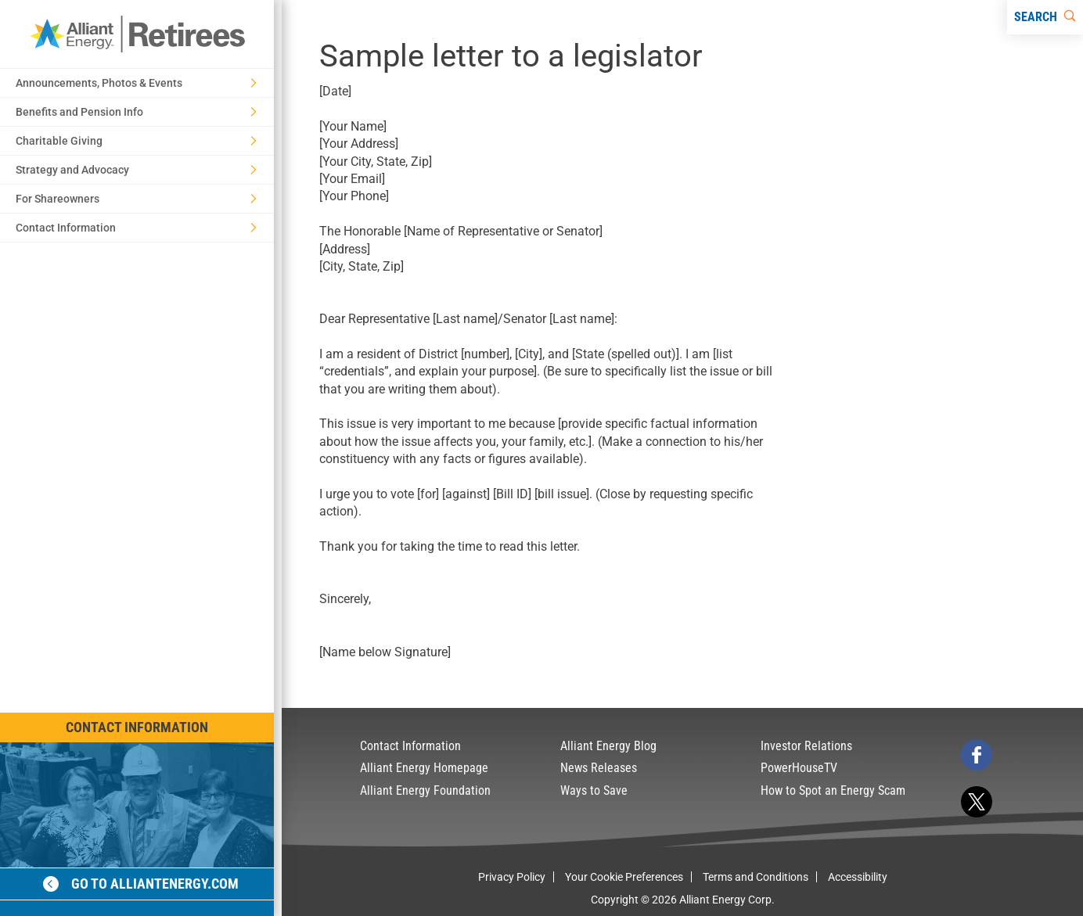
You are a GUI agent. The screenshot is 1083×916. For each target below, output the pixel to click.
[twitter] (976, 801)
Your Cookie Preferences (624, 877)
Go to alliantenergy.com (141, 883)
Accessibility (857, 877)
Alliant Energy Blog (608, 745)
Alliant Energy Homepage (424, 767)
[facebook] (976, 755)
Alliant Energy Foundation (425, 790)
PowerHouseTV (799, 767)
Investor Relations (806, 745)
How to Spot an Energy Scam (833, 790)
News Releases (598, 767)
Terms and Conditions (755, 877)
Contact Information (137, 727)
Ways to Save (594, 790)
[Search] (1045, 17)
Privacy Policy (511, 877)
